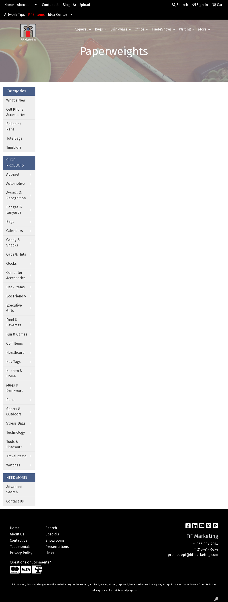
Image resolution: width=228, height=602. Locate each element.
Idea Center (57, 14)
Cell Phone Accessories (16, 112)
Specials (52, 534)
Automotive (15, 183)
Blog (66, 5)
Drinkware (118, 29)
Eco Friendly (16, 296)
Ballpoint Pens (13, 126)
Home (9, 5)
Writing (185, 29)
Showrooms (55, 540)
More (202, 29)
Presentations (57, 547)
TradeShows (162, 29)
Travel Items (16, 456)
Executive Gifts (14, 308)
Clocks (11, 263)
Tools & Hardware (14, 444)
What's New (15, 100)
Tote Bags (14, 138)
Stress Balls (15, 423)
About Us (24, 5)
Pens (10, 400)
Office (139, 29)
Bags (99, 29)
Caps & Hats (16, 254)
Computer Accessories (16, 275)
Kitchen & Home (14, 373)
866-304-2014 (207, 544)
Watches (13, 465)
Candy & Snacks (13, 242)
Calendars (14, 231)
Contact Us (50, 5)
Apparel (81, 29)
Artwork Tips (14, 14)
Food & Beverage (14, 322)
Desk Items (15, 287)
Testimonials (20, 547)
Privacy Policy (21, 553)
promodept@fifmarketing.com (193, 555)
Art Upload (81, 5)
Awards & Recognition (16, 195)
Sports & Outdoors (14, 411)
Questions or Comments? (30, 562)
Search (180, 5)
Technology (15, 432)
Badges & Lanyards (14, 210)
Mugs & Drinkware (14, 388)
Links (49, 553)
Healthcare (15, 352)
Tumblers (14, 147)
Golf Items (14, 343)
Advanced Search (14, 489)
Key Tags (13, 362)
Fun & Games (16, 334)
